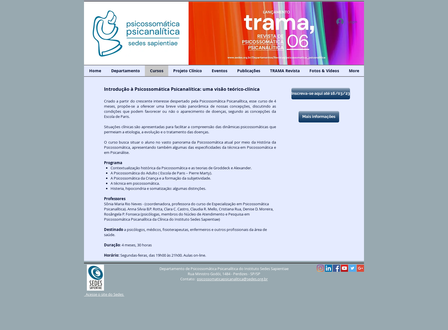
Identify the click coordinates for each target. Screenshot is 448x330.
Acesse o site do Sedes (104, 294)
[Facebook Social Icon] (336, 268)
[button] (276, 33)
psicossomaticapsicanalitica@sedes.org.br (232, 278)
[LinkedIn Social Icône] (328, 268)
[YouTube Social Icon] (344, 268)
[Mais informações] (319, 116)
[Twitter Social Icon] (352, 268)
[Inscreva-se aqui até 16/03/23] (320, 93)
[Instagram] (320, 268)
